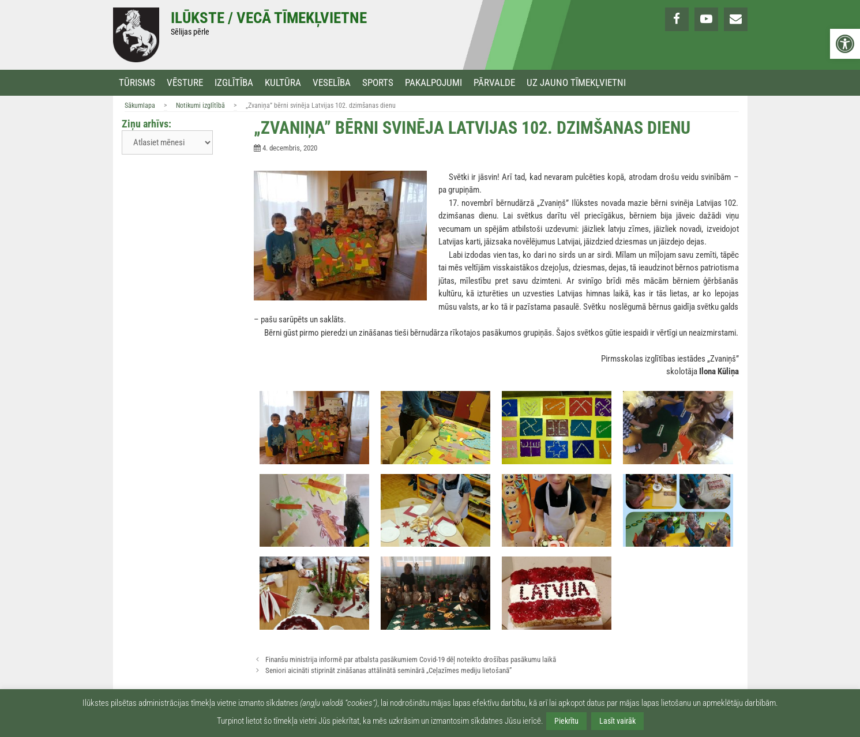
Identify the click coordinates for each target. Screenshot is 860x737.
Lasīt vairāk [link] (617, 720)
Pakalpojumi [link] (433, 82)
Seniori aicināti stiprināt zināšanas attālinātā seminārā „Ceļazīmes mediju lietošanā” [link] (388, 670)
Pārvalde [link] (494, 82)
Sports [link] (377, 82)
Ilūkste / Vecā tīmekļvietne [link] (269, 18)
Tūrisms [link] (137, 82)
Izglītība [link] (234, 82)
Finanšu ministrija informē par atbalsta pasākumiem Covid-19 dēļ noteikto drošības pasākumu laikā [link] (410, 659)
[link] (845, 44)
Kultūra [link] (283, 82)
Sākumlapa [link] (140, 105)
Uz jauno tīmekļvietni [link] (576, 82)
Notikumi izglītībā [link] (200, 105)
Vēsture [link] (185, 82)
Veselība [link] (332, 82)
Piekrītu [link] (566, 720)
